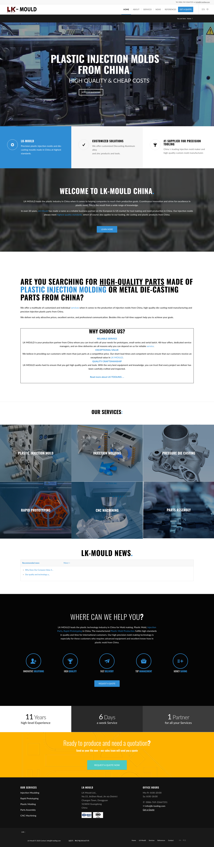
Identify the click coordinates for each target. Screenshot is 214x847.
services (75, 307)
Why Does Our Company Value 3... (39, 570)
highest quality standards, (69, 214)
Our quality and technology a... (37, 574)
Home (189, 18)
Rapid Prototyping (29, 798)
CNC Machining (28, 815)
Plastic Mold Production (123, 631)
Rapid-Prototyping (73, 631)
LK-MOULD (117, 357)
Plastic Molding (28, 804)
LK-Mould (43, 210)
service (150, 346)
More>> (67, 563)
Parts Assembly (28, 809)
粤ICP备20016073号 (82, 841)
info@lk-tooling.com (155, 806)
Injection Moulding (29, 792)
